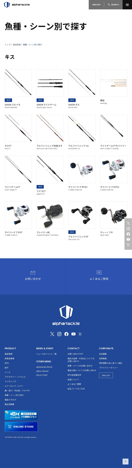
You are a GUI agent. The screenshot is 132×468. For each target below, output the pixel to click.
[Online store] (128, 245)
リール (7, 372)
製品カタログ (10, 399)
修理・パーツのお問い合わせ (80, 365)
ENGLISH (96, 4)
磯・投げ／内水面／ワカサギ (17, 390)
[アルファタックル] (17, 5)
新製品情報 (9, 358)
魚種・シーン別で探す (32, 44)
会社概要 (103, 353)
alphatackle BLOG (44, 366)
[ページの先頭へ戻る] (125, 461)
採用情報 (103, 358)
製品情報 (17, 44)
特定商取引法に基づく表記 (110, 363)
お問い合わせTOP (75, 353)
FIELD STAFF (42, 375)
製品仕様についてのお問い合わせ (82, 370)
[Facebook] (128, 234)
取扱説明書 (9, 404)
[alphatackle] (66, 315)
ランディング (10, 381)
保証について (73, 379)
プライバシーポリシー (108, 367)
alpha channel (42, 371)
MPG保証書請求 (74, 374)
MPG (7, 363)
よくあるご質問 (74, 384)
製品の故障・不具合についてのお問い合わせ (81, 360)
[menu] (127, 4)
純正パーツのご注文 (76, 388)
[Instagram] (128, 228)
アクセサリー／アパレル (15, 376)
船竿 (7, 367)
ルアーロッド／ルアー (14, 385)
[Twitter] (128, 223)
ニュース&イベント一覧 (46, 353)
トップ (7, 44)
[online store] (21, 426)
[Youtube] (128, 239)
